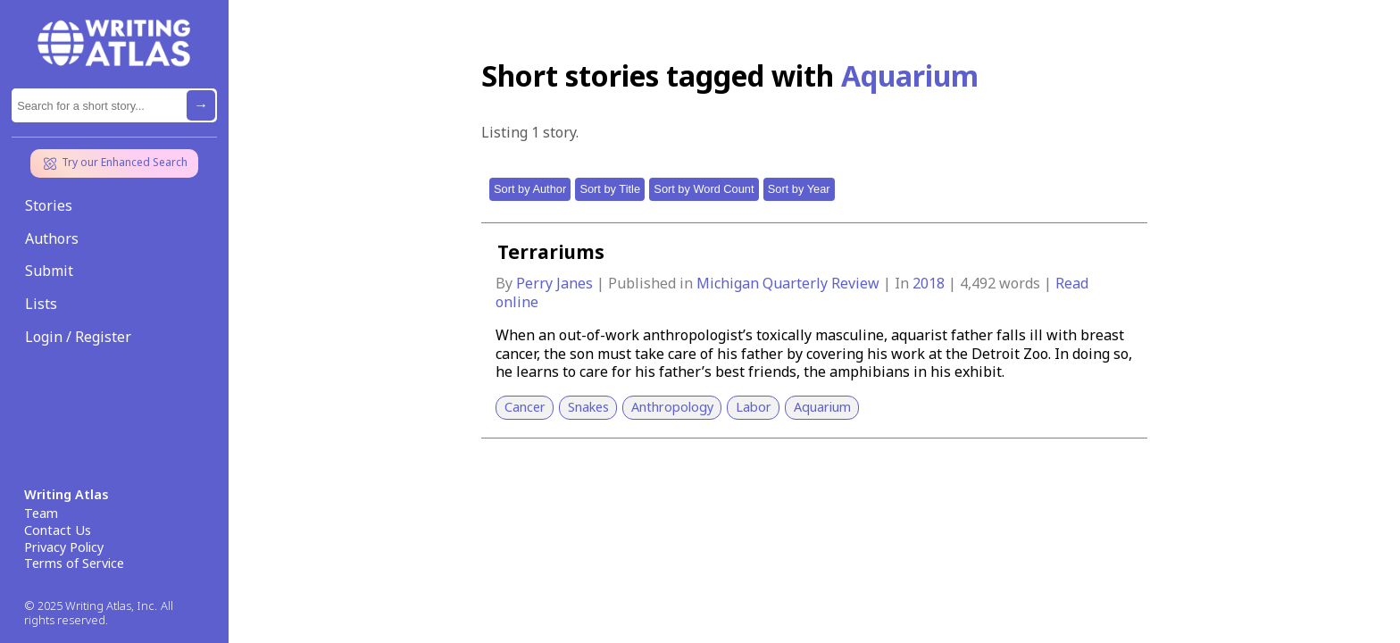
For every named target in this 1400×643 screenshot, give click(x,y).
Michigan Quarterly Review (789, 283)
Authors (52, 238)
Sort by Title (609, 189)
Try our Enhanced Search (114, 163)
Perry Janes (556, 283)
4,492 (978, 283)
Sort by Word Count (704, 189)
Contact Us (57, 530)
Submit (49, 270)
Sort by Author (530, 189)
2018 (930, 283)
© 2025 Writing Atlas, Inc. (90, 606)
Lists (41, 303)
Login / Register (78, 337)
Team (41, 513)
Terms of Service (74, 563)
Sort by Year (799, 189)
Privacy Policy (64, 547)
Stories (48, 205)
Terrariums (550, 251)
